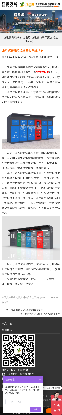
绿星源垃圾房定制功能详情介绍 (27, 310)
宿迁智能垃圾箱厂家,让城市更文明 (42, 313)
